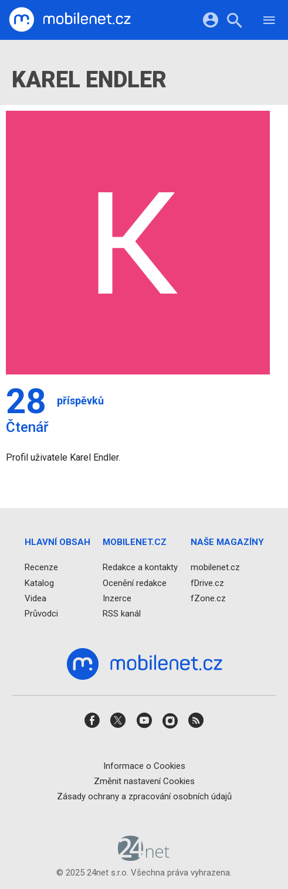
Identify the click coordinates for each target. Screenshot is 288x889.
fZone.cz (208, 598)
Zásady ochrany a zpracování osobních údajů (144, 796)
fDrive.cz (207, 583)
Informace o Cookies (144, 766)
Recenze (41, 568)
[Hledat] (234, 22)
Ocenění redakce (135, 583)
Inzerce (117, 598)
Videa (35, 598)
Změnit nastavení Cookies (144, 781)
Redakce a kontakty (140, 568)
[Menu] (269, 22)
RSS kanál (122, 613)
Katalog (39, 583)
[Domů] (70, 20)
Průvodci (41, 613)
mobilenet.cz (215, 568)
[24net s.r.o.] (144, 857)
